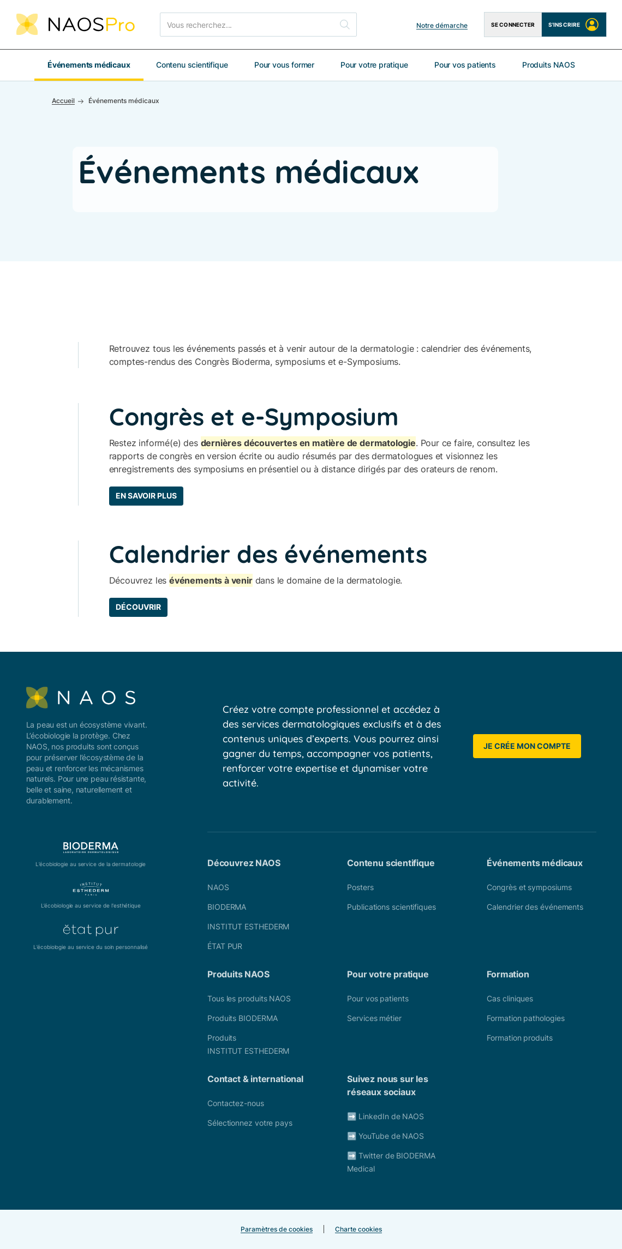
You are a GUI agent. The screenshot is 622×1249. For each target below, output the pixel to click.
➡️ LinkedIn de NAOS (385, 1116)
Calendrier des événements (535, 906)
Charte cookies (358, 1229)
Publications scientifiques (391, 906)
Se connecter (513, 24)
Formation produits (519, 1037)
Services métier (374, 1018)
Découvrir (138, 606)
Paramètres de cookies (277, 1229)
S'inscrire (574, 24)
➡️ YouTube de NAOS (385, 1135)
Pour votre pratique (374, 64)
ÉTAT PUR (224, 946)
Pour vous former (284, 64)
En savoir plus (146, 495)
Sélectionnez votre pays (249, 1122)
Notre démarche (442, 25)
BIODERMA (226, 906)
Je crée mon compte (527, 745)
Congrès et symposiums (529, 887)
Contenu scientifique (192, 64)
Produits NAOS (548, 64)
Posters (360, 887)
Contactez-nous (235, 1103)
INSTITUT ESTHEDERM (248, 926)
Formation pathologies (525, 1018)
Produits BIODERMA (242, 1018)
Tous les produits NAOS (249, 998)
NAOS (218, 887)
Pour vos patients (465, 64)
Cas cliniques (510, 998)
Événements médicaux (88, 64)
